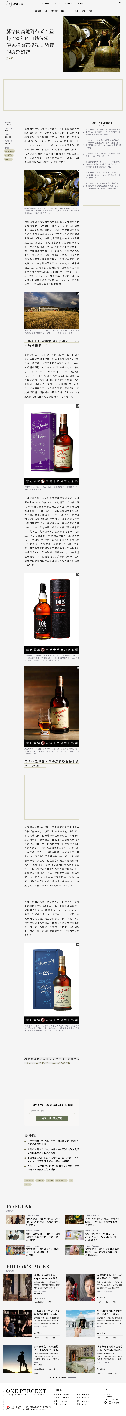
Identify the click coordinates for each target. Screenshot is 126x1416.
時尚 (50, 1314)
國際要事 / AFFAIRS (62, 1398)
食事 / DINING (60, 1404)
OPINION (29, 1243)
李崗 (53, 1350)
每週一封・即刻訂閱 (52, 1118)
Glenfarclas (10, 151)
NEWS (7, 131)
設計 (76, 11)
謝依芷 (9, 58)
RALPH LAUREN (40, 1310)
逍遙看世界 (92, 1252)
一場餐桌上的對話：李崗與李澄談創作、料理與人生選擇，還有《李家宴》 (47, 1326)
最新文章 (37, 11)
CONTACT (108, 1397)
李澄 (46, 1350)
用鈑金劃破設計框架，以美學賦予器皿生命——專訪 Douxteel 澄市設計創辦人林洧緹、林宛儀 (53, 1172)
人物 (46, 11)
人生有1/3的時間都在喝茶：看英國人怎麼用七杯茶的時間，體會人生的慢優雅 (53, 1180)
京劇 (114, 1314)
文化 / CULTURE (60, 1401)
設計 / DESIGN (83, 1401)
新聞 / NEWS (82, 1404)
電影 (107, 1314)
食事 (83, 11)
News (44, 1303)
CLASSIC (8, 124)
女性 (99, 1314)
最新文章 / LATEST (61, 1394)
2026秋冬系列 (39, 1314)
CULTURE (96, 1227)
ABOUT (107, 1394)
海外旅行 (101, 1385)
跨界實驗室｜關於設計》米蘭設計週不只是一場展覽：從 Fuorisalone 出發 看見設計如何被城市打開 (103, 175)
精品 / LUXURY (83, 1398)
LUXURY (36, 1227)
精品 (62, 11)
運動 (36, 1385)
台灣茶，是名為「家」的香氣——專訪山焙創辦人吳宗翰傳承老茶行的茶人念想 (53, 1163)
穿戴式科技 (52, 1381)
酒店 (99, 1350)
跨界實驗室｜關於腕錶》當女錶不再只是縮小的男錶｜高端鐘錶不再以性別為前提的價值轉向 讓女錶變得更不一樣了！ (103, 132)
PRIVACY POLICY (111, 1400)
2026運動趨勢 (39, 1381)
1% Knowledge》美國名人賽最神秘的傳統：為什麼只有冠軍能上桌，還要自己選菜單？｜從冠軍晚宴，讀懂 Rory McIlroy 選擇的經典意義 (103, 144)
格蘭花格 (9, 155)
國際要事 (54, 11)
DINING (37, 1350)
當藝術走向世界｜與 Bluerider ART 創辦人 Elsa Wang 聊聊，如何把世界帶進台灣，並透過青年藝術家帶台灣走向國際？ (103, 164)
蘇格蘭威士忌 (61, 1192)
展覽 (107, 1350)
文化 (69, 11)
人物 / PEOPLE (83, 1394)
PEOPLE (37, 1243)
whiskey (9, 159)
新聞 (90, 11)
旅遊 (114, 1350)
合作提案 (115, 1403)
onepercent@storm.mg (38, 1409)
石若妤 (102, 1345)
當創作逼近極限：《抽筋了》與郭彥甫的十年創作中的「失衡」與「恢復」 (103, 155)
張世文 (32, 1237)
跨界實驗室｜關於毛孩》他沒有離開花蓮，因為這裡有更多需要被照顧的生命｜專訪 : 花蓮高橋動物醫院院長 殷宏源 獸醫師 (103, 186)
